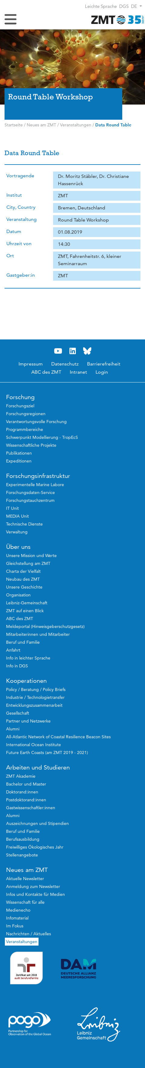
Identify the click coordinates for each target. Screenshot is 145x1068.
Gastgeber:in (20, 275)
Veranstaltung (21, 219)
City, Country (20, 207)
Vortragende (20, 176)
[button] (136, 6)
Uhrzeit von (19, 243)
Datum (13, 231)
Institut (14, 195)
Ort (10, 256)
